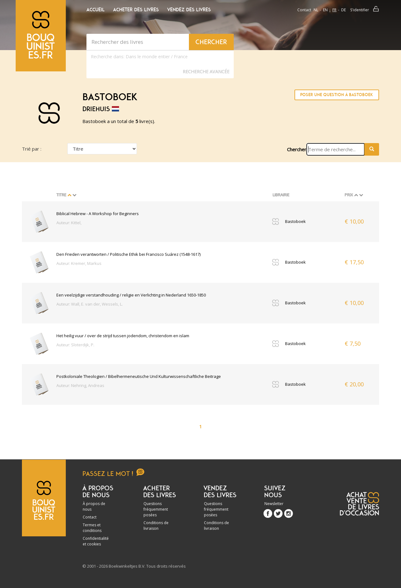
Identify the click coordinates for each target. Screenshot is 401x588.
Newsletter (274, 503)
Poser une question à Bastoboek (336, 94)
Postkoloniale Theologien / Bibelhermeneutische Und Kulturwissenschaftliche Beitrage (138, 376)
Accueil (95, 10)
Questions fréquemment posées (155, 509)
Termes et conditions (92, 527)
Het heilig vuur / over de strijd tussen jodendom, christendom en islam (122, 335)
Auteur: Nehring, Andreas (80, 385)
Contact (304, 10)
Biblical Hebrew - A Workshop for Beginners (97, 213)
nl (316, 10)
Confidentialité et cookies (96, 541)
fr (334, 10)
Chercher (296, 149)
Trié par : (31, 149)
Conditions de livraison (156, 525)
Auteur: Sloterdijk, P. (75, 345)
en (325, 10)
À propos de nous (94, 506)
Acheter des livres (136, 10)
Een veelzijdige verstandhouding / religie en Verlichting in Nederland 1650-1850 (131, 295)
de (343, 10)
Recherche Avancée (206, 72)
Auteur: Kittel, (68, 222)
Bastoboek (295, 221)
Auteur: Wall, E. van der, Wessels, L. (89, 304)
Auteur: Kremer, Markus (79, 263)
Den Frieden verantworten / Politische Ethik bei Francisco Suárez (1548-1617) (128, 254)
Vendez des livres (189, 10)
